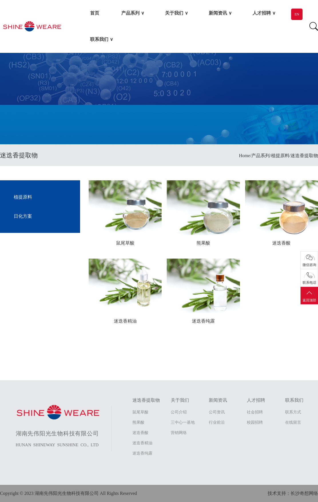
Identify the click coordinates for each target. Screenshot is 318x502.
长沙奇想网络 (304, 493)
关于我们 (174, 13)
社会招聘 (255, 412)
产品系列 (130, 13)
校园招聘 (255, 422)
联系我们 (99, 39)
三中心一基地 (183, 422)
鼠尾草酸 (140, 412)
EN (297, 14)
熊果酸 (138, 422)
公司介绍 (179, 412)
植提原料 (23, 197)
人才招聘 (262, 13)
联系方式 (293, 412)
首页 (94, 13)
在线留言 (293, 422)
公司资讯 (217, 412)
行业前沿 (217, 422)
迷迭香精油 (142, 443)
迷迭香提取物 (146, 400)
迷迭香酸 (140, 433)
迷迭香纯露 (142, 453)
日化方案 (23, 216)
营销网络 (179, 433)
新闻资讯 (218, 13)
